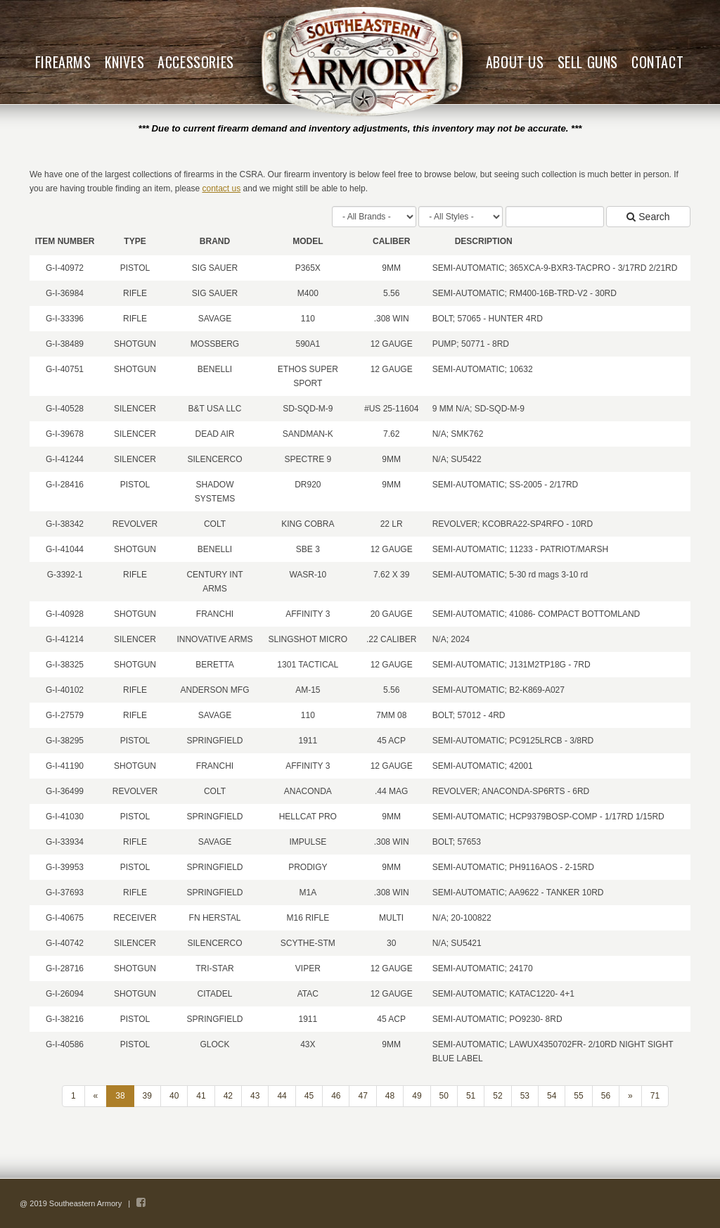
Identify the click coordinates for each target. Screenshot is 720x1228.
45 (309, 1096)
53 (524, 1096)
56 (605, 1096)
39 (147, 1096)
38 (119, 1096)
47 (362, 1096)
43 (254, 1096)
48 (389, 1096)
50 (444, 1096)
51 (470, 1096)
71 (655, 1096)
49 (416, 1096)
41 (200, 1096)
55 (578, 1096)
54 (551, 1096)
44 (281, 1096)
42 (228, 1096)
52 (497, 1096)
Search (647, 216)
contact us (221, 188)
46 (335, 1096)
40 (174, 1096)
